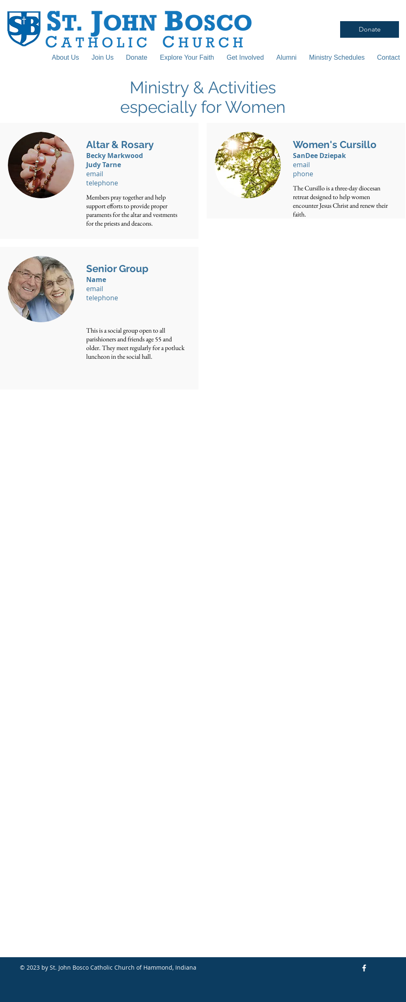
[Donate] (369, 29)
